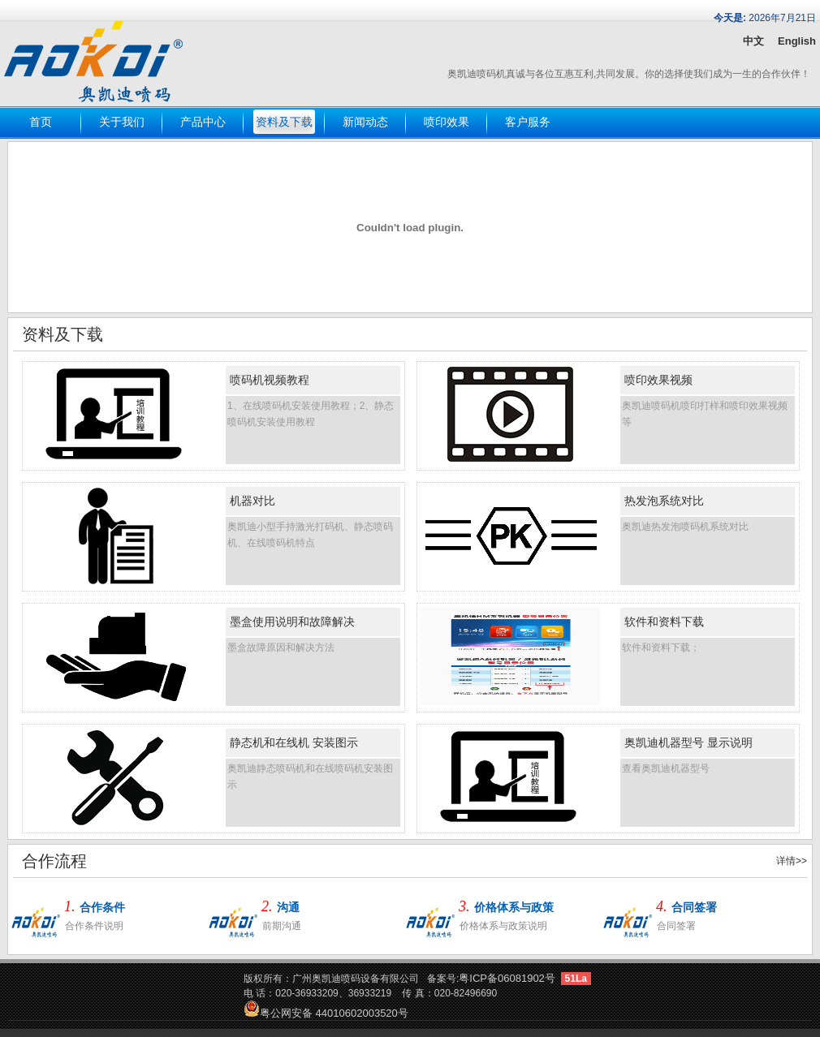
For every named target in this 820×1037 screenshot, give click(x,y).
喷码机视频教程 (269, 379)
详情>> (791, 861)
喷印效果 (446, 122)
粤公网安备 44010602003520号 (326, 1013)
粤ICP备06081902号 (507, 978)
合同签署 (694, 907)
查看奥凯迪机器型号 (666, 768)
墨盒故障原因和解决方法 (280, 647)
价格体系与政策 (514, 907)
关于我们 (122, 122)
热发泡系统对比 (664, 500)
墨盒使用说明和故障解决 (292, 621)
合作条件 (102, 907)
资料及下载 (284, 122)
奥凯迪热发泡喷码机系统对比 (685, 526)
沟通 (288, 907)
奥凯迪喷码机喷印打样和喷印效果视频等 (705, 414)
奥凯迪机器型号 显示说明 (688, 742)
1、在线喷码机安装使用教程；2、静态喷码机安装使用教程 (310, 414)
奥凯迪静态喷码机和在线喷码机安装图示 (310, 776)
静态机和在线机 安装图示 (294, 742)
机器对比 (252, 500)
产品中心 (203, 122)
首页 (40, 122)
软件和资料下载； (661, 647)
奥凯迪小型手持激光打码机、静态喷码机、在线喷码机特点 (310, 535)
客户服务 (527, 122)
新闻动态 (365, 122)
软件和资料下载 (664, 621)
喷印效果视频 (658, 379)
